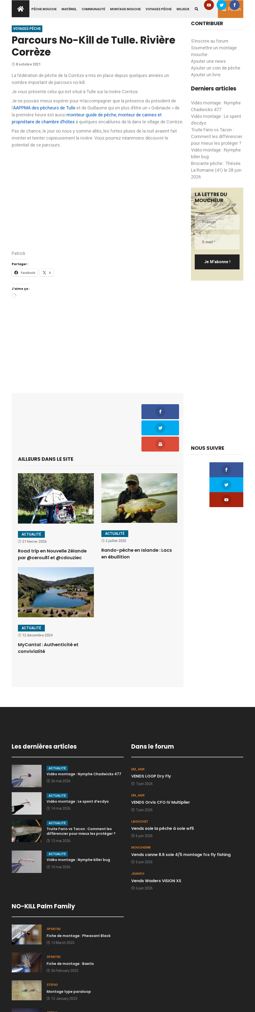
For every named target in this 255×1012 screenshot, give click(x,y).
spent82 (54, 897)
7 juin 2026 (142, 752)
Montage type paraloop (69, 959)
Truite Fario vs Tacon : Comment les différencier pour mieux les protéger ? (216, 136)
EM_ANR (137, 737)
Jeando (137, 842)
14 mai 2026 (58, 777)
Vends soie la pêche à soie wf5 (162, 796)
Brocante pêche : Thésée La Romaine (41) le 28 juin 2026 (216, 170)
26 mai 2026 (58, 749)
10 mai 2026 (58, 835)
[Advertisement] (98, 344)
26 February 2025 (62, 939)
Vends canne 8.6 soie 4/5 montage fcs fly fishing (181, 823)
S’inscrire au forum (209, 41)
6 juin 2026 (142, 804)
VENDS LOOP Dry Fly (151, 744)
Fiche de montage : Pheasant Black (79, 903)
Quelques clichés (62, 987)
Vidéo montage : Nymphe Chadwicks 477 (84, 742)
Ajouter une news (208, 61)
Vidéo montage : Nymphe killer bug (78, 827)
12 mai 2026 (58, 809)
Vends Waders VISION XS (156, 849)
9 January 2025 (61, 995)
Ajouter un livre (206, 74)
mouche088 (140, 816)
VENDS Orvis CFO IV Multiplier (160, 770)
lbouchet (139, 789)
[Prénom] (217, 222)
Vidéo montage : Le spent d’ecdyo (78, 769)
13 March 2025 (60, 911)
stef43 (52, 953)
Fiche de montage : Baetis (70, 931)
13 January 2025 (62, 967)
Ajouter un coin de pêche (215, 68)
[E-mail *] (217, 241)
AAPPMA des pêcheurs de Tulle (44, 107)
